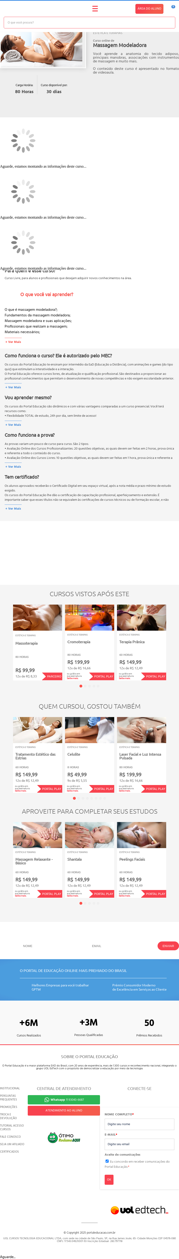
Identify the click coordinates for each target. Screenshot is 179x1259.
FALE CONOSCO (10, 1136)
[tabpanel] (37, 642)
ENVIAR (168, 946)
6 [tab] (96, 798)
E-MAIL (111, 1134)
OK (109, 1179)
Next (173, 639)
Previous (5, 639)
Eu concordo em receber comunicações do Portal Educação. (137, 1164)
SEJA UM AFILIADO (12, 1144)
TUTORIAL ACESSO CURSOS (12, 1127)
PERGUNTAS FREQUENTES (8, 1097)
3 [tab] (89, 686)
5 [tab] (98, 686)
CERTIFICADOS (9, 1151)
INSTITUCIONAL (10, 1088)
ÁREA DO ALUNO (149, 8)
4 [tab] (94, 686)
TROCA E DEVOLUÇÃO (8, 1116)
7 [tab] (100, 798)
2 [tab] (85, 686)
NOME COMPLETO (119, 1114)
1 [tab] (80, 686)
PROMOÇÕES (8, 1107)
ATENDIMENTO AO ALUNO (63, 1110)
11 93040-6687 (67, 1099)
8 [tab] (104, 798)
